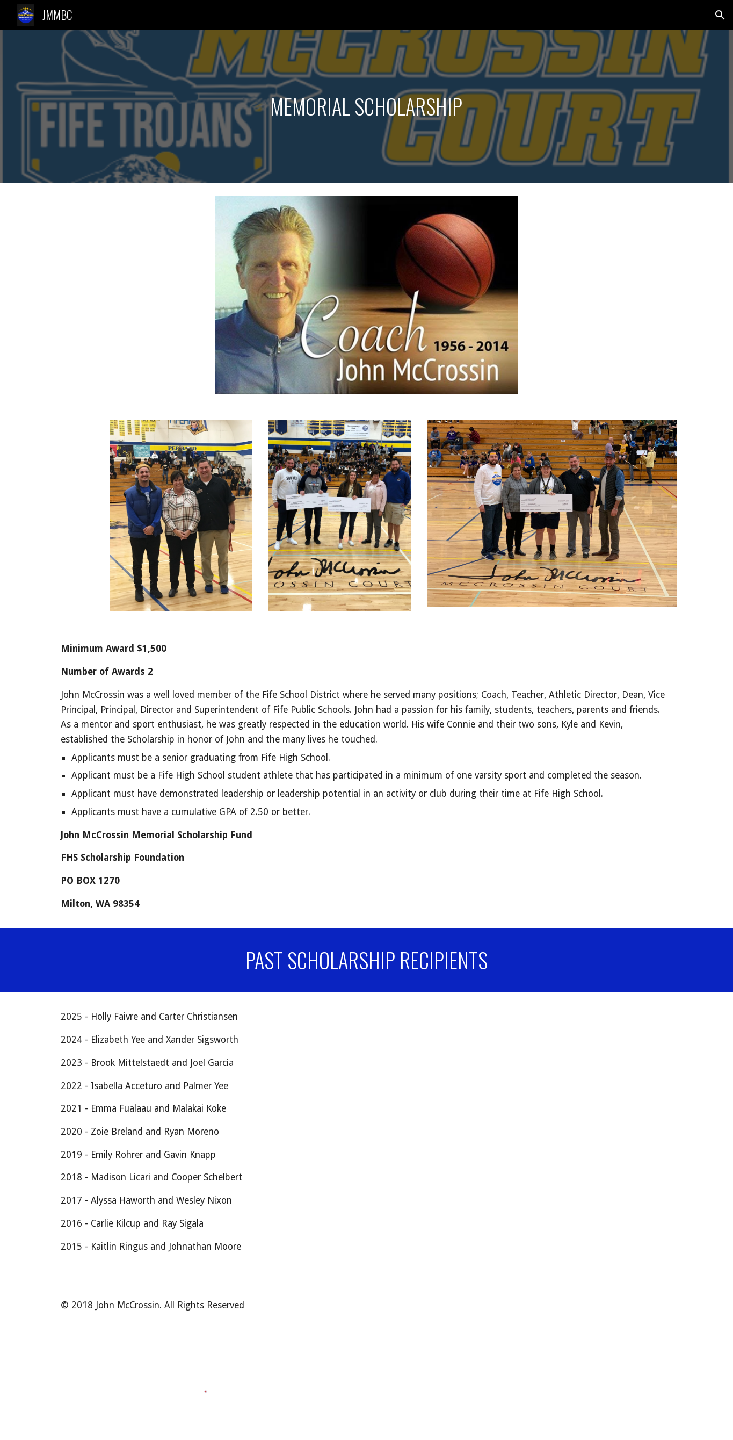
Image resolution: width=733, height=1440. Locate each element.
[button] (720, 15)
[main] (367, 106)
